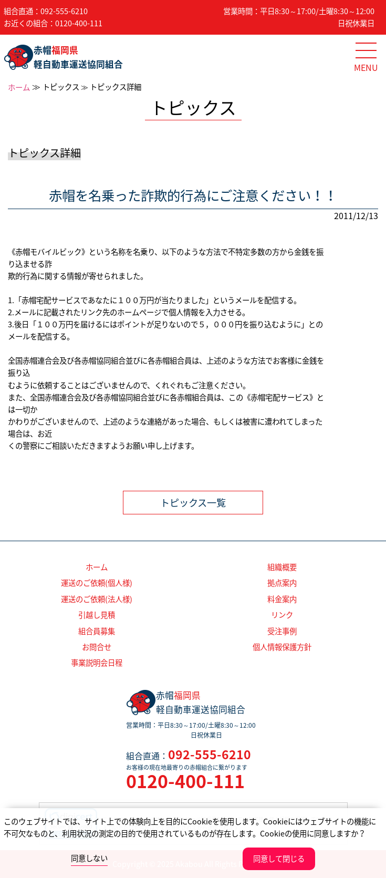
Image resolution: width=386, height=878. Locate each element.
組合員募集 (96, 631)
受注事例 (282, 631)
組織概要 (282, 567)
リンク (282, 615)
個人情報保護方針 (282, 647)
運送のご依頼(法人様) (96, 599)
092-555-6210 (64, 11)
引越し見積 (96, 615)
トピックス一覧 (193, 502)
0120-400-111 (78, 23)
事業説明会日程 (96, 662)
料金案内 (282, 599)
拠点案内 (282, 582)
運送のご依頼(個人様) (96, 582)
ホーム (19, 87)
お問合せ (96, 647)
